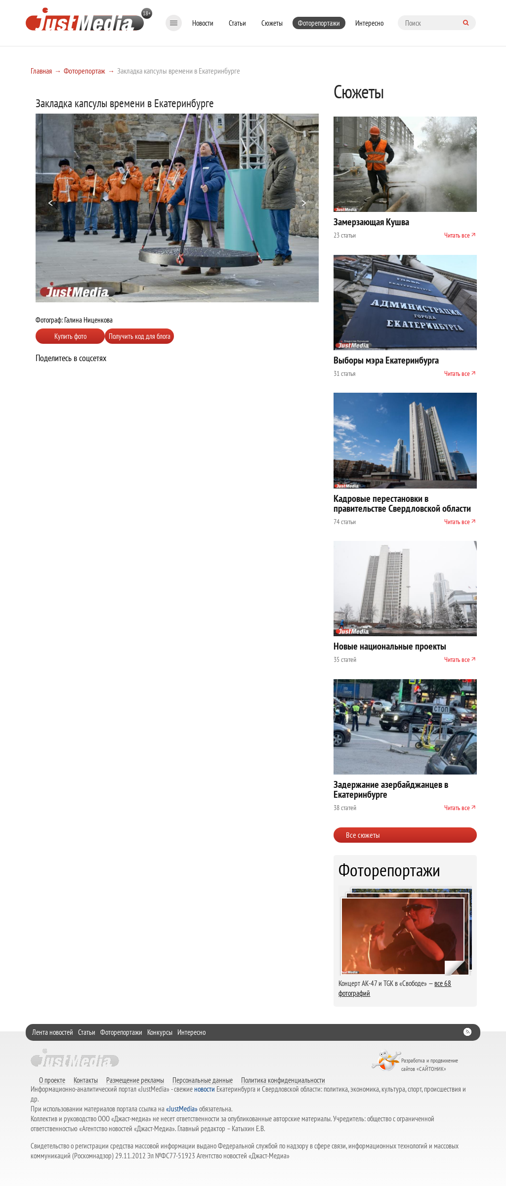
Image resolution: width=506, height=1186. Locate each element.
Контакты (86, 1079)
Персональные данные (202, 1079)
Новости (202, 23)
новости (204, 1089)
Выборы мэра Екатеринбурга (386, 360)
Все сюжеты (363, 835)
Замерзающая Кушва (371, 222)
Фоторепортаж (84, 71)
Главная (41, 71)
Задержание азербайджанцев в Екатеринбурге (391, 789)
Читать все (457, 235)
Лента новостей (52, 1032)
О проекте (52, 1079)
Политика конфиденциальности (283, 1079)
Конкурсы (159, 1032)
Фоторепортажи (319, 23)
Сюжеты (272, 23)
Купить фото (70, 336)
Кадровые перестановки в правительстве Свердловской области (402, 503)
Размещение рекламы (135, 1079)
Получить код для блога (139, 336)
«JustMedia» (182, 1108)
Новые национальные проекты (390, 646)
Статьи (237, 23)
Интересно (369, 23)
